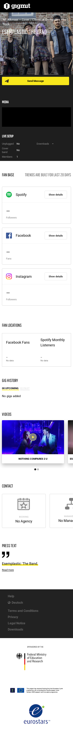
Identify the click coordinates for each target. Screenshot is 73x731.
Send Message (35, 80)
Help (11, 596)
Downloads (15, 629)
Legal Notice (16, 623)
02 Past (25, 388)
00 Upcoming (10, 388)
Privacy (13, 617)
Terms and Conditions (23, 611)
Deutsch (17, 602)
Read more (8, 570)
